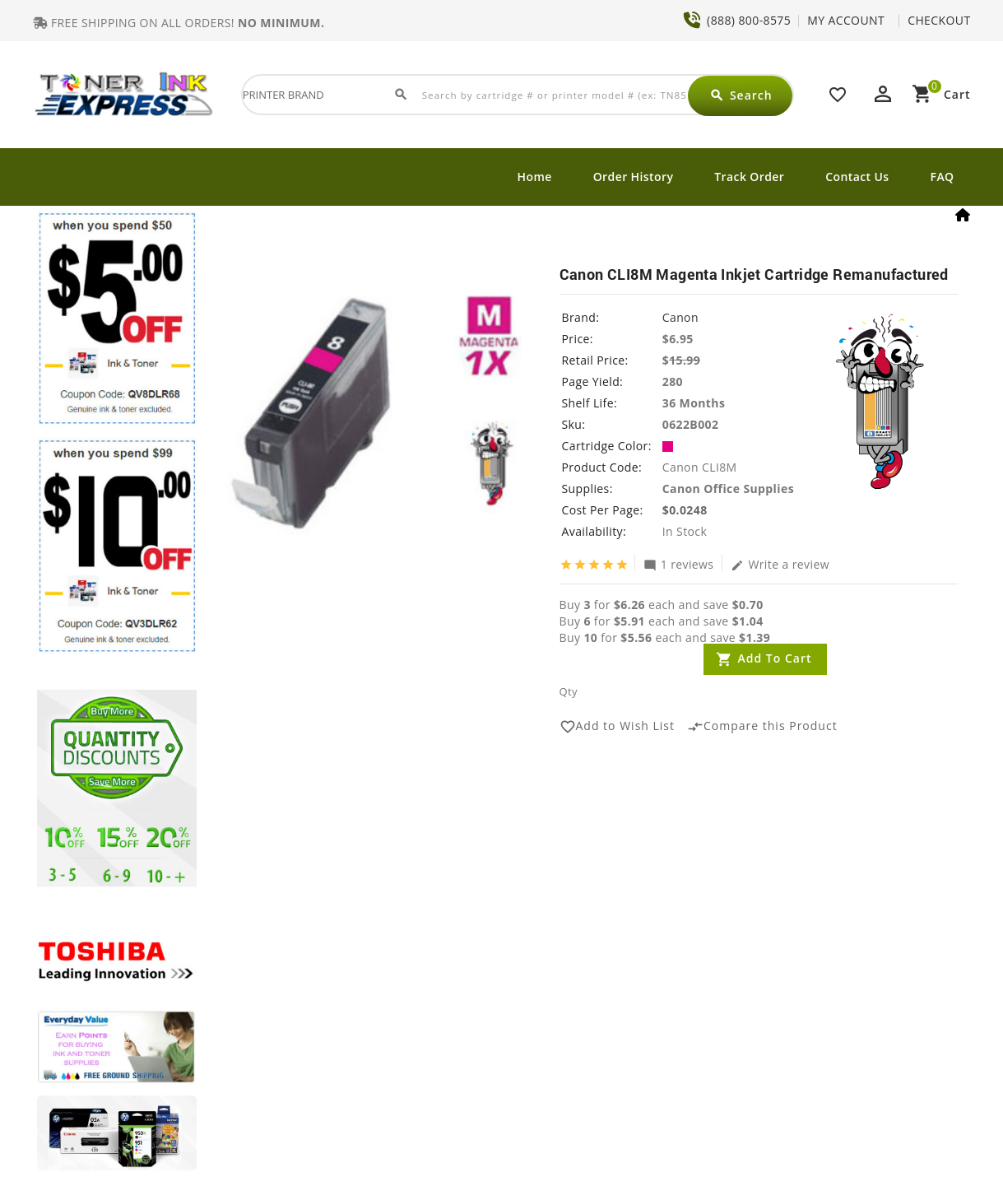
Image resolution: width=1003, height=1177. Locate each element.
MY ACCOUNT (846, 20)
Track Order (749, 176)
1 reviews (678, 563)
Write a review (780, 563)
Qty (569, 691)
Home (535, 176)
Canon (680, 317)
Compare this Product (762, 726)
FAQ (942, 176)
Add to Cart (775, 658)
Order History (633, 176)
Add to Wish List (618, 726)
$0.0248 (685, 510)
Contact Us (857, 176)
